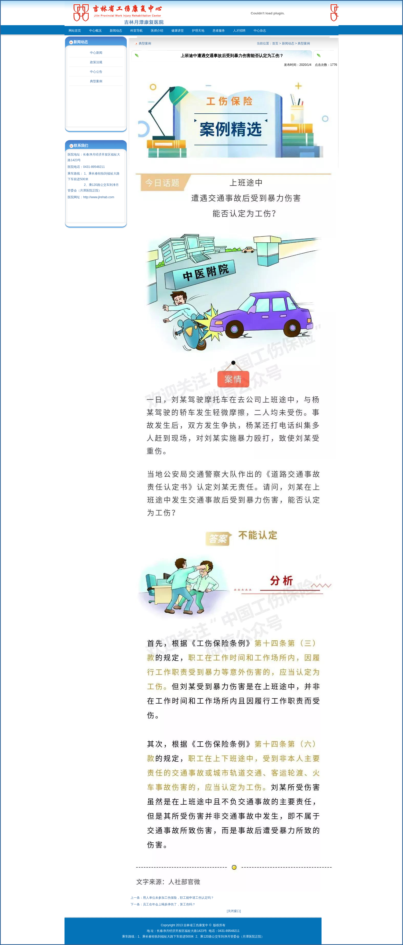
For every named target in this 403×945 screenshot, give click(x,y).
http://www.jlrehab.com (98, 197)
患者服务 (219, 30)
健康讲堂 (177, 30)
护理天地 (198, 30)
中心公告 (96, 72)
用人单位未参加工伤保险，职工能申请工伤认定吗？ (178, 897)
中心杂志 (260, 30)
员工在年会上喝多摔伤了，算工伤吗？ (169, 904)
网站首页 (75, 30)
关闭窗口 (234, 911)
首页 (275, 43)
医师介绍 (157, 30)
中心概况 (95, 30)
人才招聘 (239, 30)
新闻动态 (116, 30)
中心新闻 (96, 52)
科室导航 (136, 30)
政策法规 (96, 62)
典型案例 (96, 81)
